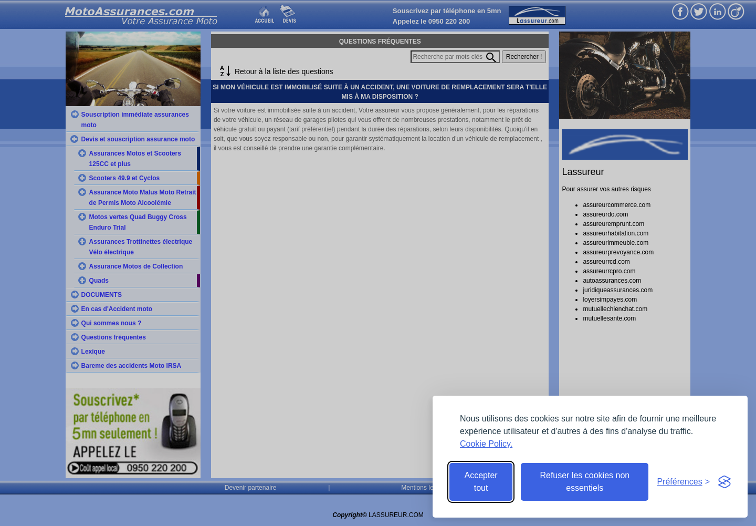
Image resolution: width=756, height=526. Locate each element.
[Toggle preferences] (683, 482)
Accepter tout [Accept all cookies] (481, 481)
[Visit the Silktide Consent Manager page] (724, 482)
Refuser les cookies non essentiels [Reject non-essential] (584, 481)
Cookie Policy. (486, 443)
